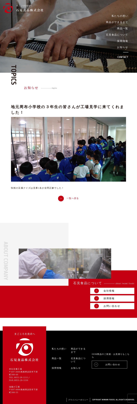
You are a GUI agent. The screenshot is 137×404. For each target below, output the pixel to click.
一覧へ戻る (68, 198)
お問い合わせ (107, 306)
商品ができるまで (117, 22)
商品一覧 (122, 28)
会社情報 (104, 291)
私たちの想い (120, 16)
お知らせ (122, 47)
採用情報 (122, 41)
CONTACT (122, 57)
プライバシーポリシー (78, 400)
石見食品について (117, 34)
